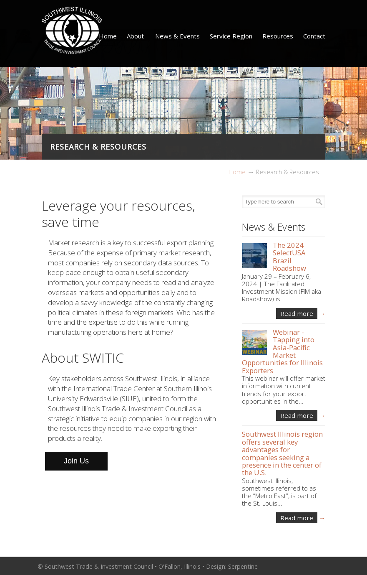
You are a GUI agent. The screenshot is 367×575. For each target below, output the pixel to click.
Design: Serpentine (232, 566)
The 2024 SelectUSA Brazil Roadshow (289, 256)
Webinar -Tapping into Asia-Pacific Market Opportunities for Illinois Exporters (282, 351)
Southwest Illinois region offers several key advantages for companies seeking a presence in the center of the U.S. (282, 453)
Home (237, 172)
